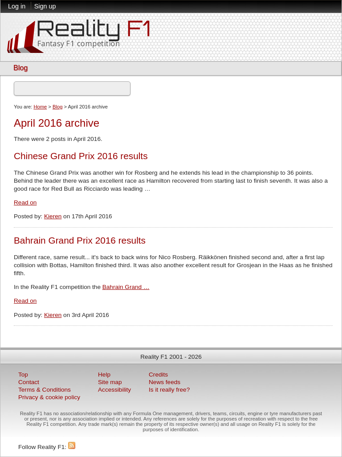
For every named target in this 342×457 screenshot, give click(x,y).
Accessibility (114, 389)
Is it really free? (169, 389)
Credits (158, 374)
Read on (25, 202)
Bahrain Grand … (126, 287)
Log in (16, 6)
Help (104, 374)
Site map (110, 382)
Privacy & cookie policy (49, 397)
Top (23, 374)
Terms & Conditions (44, 389)
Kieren (52, 216)
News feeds (164, 382)
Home (40, 106)
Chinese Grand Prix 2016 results (81, 156)
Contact (28, 382)
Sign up (45, 6)
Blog (20, 68)
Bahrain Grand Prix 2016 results (80, 240)
